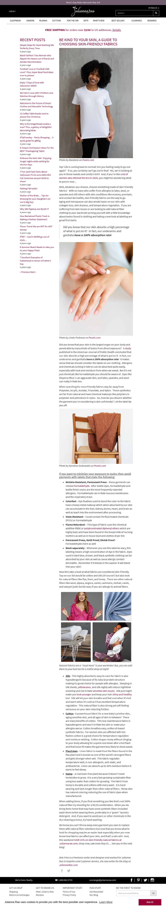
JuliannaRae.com (68, 864)
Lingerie (30, 20)
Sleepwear (15, 20)
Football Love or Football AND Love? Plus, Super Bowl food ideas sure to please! (36, 72)
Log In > (12, 11)
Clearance (136, 20)
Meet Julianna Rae (45, 891)
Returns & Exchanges (19, 894)
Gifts (85, 20)
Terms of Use (69, 891)
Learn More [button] (106, 902)
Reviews (40, 894)
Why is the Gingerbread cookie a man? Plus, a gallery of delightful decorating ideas (36, 127)
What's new (98, 20)
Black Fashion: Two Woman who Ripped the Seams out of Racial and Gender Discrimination (37, 58)
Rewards (152, 20)
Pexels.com (88, 160)
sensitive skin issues (104, 690)
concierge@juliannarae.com (102, 880)
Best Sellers (118, 20)
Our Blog (93, 894)
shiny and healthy (122, 694)
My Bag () (153, 8)
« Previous (25, 272)
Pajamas (43, 20)
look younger (84, 694)
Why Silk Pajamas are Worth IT (34, 209)
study (128, 348)
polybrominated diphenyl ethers (101, 528)
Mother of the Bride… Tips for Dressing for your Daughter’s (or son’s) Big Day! (35, 199)
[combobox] (134, 13)
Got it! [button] (150, 902)
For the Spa (72, 20)
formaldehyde (81, 485)
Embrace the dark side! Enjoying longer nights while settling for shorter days (35, 161)
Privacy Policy (69, 894)
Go (153, 893)
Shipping (13, 891)
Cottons (56, 20)
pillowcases (84, 687)
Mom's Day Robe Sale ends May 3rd (83, 2)
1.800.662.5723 (65, 880)
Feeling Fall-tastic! (28, 188)
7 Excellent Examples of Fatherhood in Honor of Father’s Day (35, 260)
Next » (33, 272)
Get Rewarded (96, 891)
